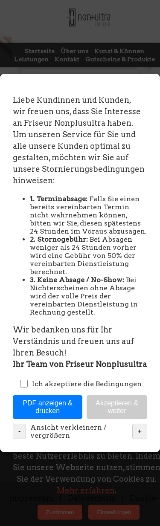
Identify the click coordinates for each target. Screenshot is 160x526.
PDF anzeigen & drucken (48, 406)
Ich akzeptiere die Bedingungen (81, 384)
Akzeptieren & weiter (117, 406)
